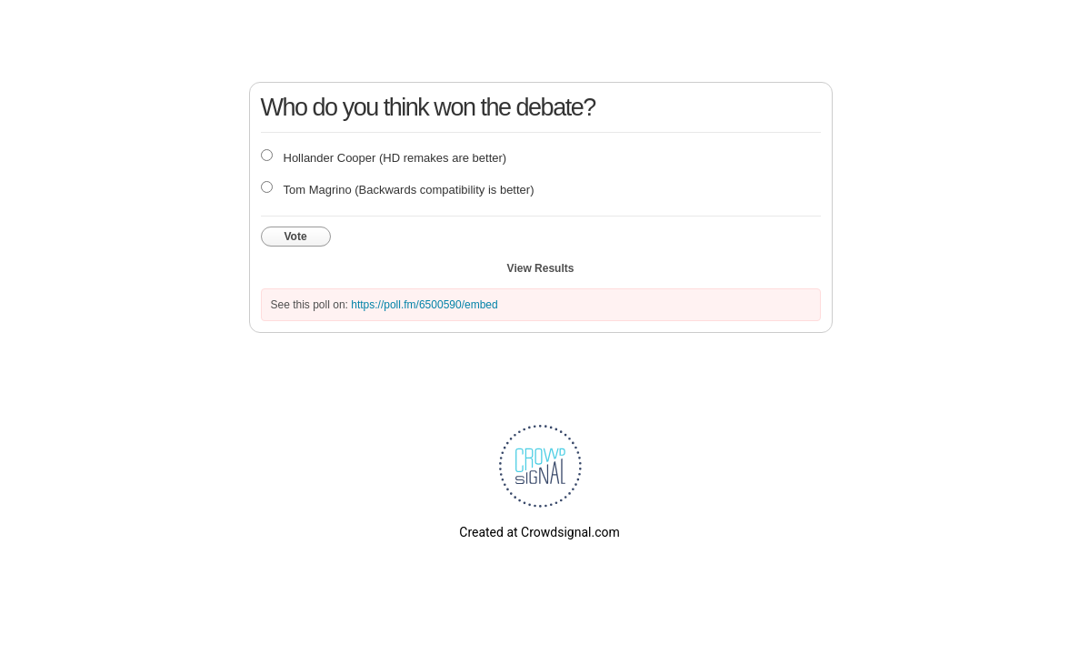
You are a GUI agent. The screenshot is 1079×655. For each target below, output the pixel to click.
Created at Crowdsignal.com (539, 532)
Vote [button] (296, 236)
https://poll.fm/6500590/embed (424, 304)
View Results (540, 268)
